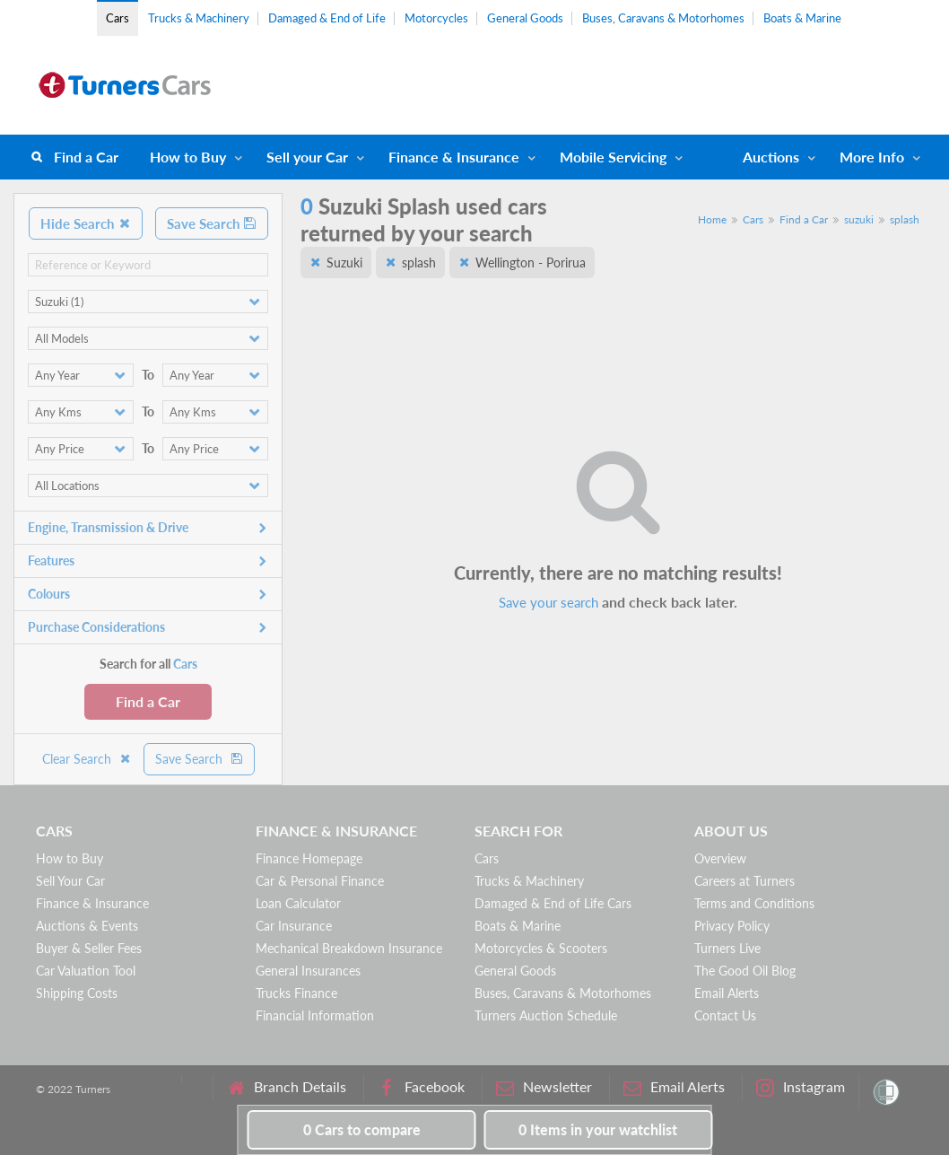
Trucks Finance (296, 993)
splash (904, 219)
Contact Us (725, 1015)
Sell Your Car (70, 880)
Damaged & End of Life (327, 18)
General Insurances (308, 970)
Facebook (421, 1087)
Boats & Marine (802, 18)
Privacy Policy (732, 925)
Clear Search (87, 758)
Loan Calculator (298, 903)
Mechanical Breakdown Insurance (349, 948)
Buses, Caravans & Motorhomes (663, 18)
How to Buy (188, 156)
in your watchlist (597, 1129)
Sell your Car (307, 156)
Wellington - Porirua (530, 262)
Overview (720, 858)
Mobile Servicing (613, 156)
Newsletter (544, 1087)
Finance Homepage (309, 858)
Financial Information (315, 1015)
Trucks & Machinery (198, 18)
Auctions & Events (87, 925)
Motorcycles (436, 18)
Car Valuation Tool (85, 970)
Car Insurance (294, 925)
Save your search (548, 602)
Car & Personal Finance (320, 880)
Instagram (800, 1087)
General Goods (525, 18)
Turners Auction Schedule (545, 1015)
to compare (362, 1129)
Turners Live (727, 948)
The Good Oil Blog (745, 970)
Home (712, 219)
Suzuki (344, 262)
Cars (117, 18)
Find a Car (86, 156)
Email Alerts (726, 993)
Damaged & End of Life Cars (552, 903)
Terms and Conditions (754, 903)
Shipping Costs (77, 993)
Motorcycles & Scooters (540, 948)
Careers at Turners (744, 880)
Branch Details (286, 1087)
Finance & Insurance (453, 156)
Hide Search (85, 223)
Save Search (212, 223)
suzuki (859, 219)
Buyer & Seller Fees (89, 948)
